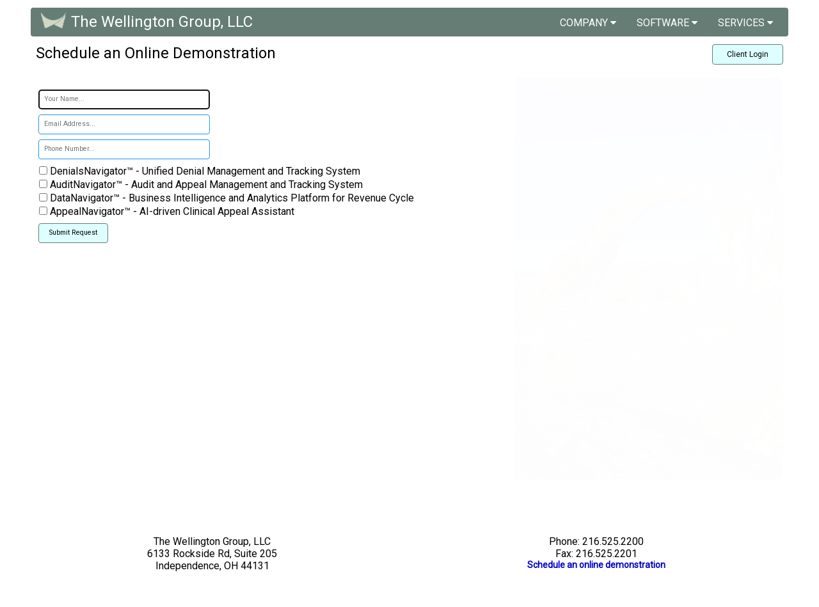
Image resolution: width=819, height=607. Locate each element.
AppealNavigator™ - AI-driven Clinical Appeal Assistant (170, 211)
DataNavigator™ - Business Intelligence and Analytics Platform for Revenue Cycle (230, 198)
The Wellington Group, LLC (162, 22)
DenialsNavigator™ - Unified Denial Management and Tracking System (203, 171)
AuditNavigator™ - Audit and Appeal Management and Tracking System (205, 184)
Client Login (747, 54)
